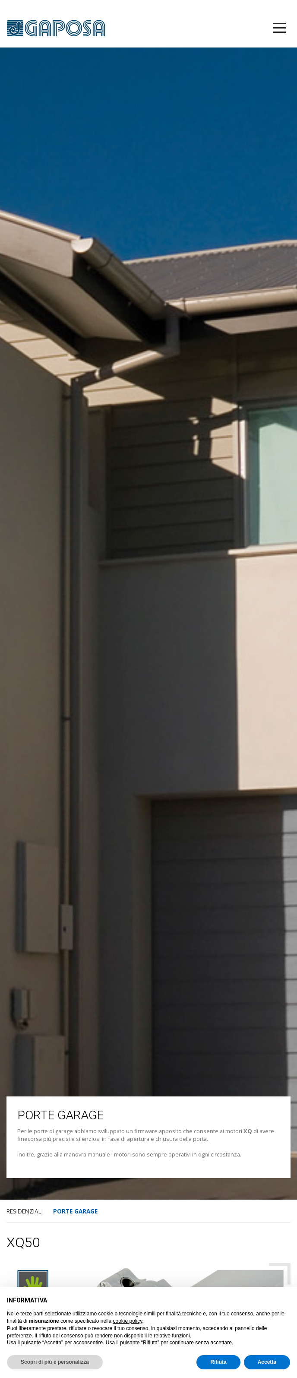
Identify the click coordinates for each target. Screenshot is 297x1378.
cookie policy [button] (127, 1321)
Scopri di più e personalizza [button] (55, 1362)
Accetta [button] (267, 1362)
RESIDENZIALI (24, 1211)
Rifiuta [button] (218, 1362)
